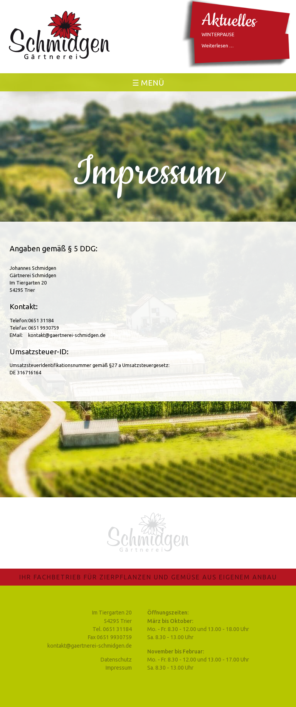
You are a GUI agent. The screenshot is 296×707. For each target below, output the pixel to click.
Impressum (119, 668)
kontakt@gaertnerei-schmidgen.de (89, 646)
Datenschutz (116, 659)
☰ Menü (148, 82)
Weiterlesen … (218, 45)
